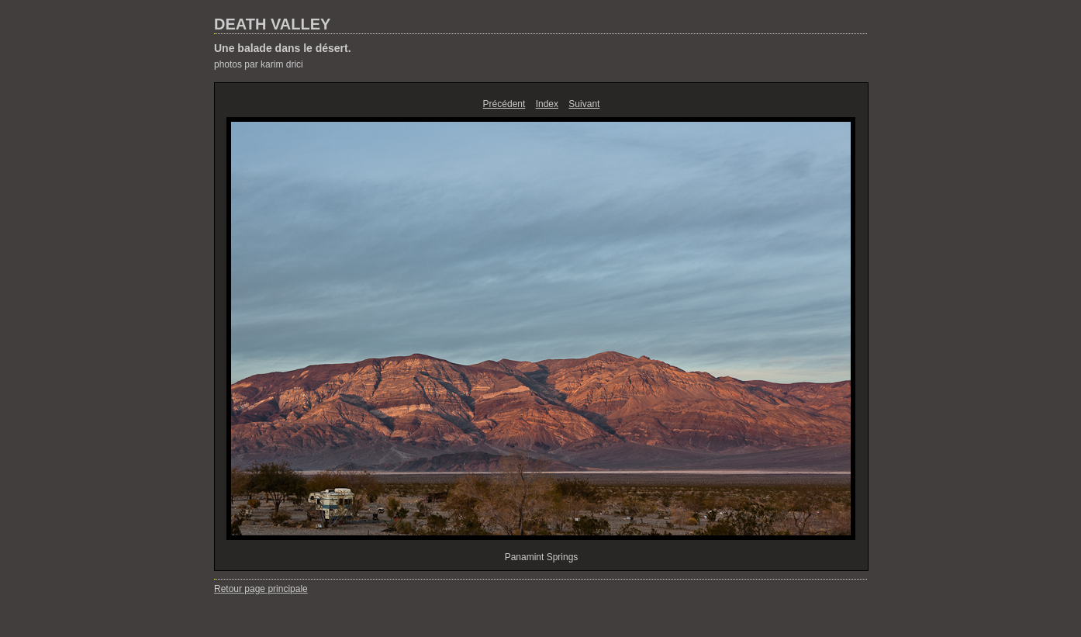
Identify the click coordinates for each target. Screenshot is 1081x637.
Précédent (504, 104)
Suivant (583, 104)
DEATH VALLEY (272, 24)
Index (547, 104)
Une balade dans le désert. (282, 48)
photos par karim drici (258, 64)
